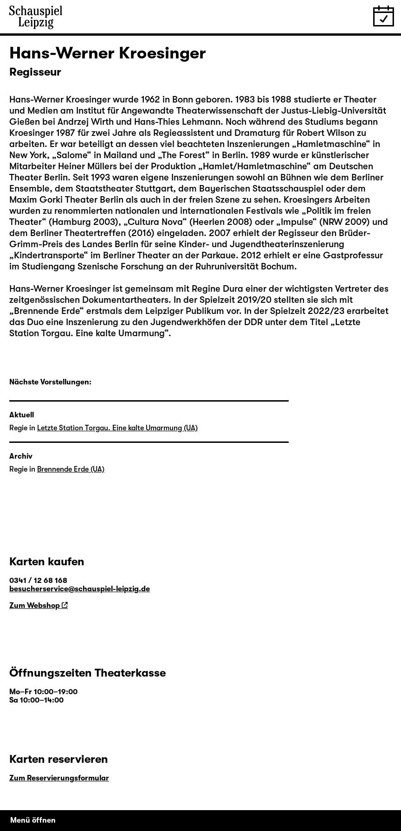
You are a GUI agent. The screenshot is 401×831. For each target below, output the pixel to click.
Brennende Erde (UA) (70, 469)
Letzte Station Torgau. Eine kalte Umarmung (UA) (117, 428)
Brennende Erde (46, 311)
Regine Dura (217, 288)
